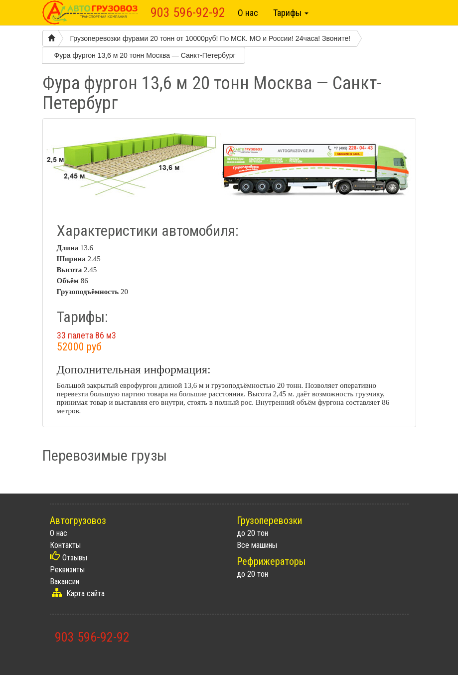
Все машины (257, 545)
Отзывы (74, 557)
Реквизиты (67, 569)
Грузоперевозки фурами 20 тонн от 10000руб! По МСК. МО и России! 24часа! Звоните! (210, 38)
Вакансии (64, 581)
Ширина (71, 259)
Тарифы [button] (290, 12)
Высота (69, 270)
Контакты (65, 545)
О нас (248, 12)
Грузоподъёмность (88, 292)
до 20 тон (252, 533)
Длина (68, 248)
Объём (68, 281)
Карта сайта (85, 593)
